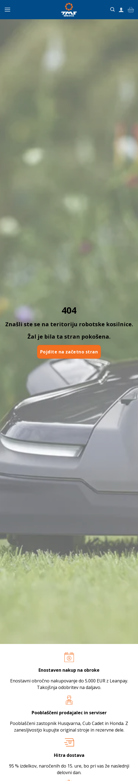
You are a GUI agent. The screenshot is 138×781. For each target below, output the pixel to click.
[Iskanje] (112, 9)
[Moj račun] (121, 10)
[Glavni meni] (7, 9)
